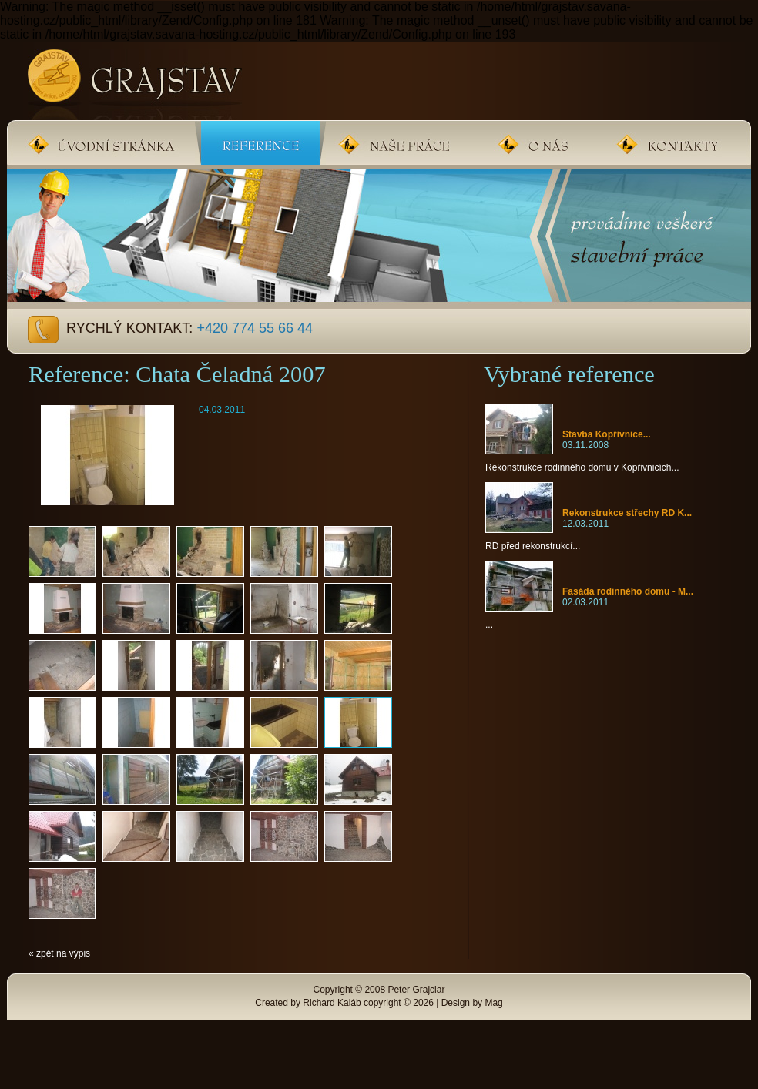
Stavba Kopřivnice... (606, 434)
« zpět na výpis (59, 953)
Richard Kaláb (332, 1002)
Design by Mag (472, 1002)
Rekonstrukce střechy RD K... (627, 513)
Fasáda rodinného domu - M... (627, 591)
